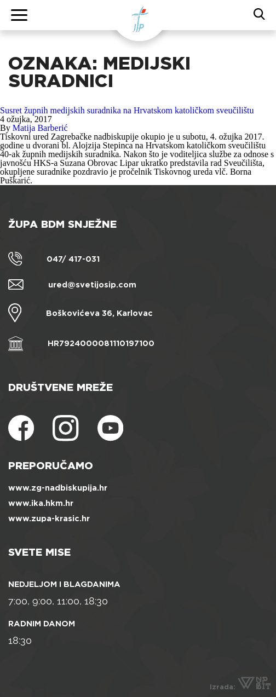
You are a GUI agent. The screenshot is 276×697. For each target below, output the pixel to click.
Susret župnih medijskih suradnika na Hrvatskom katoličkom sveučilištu (127, 110)
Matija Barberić (40, 128)
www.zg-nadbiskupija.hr (57, 487)
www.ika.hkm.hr (40, 503)
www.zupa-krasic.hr (49, 518)
